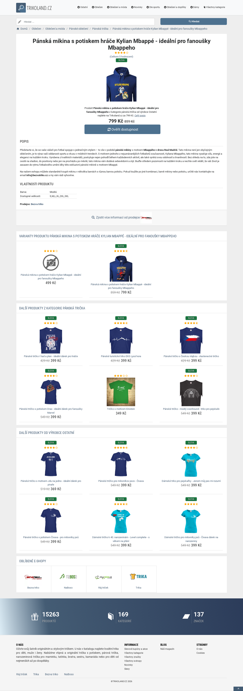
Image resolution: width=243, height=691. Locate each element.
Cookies (200, 653)
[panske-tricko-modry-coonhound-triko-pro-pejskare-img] (191, 392)
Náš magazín (167, 649)
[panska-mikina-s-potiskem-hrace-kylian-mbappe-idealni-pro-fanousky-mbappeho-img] (51, 262)
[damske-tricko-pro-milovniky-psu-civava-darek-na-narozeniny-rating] (191, 504)
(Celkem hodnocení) (121, 56)
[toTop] (238, 689)
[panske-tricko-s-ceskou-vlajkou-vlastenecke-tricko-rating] (191, 323)
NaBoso (69, 674)
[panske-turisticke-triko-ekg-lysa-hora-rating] (121, 323)
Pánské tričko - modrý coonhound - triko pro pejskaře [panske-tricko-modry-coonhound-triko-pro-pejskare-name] (191, 408)
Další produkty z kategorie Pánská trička (52, 308)
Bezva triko (37, 204)
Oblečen (97, 7)
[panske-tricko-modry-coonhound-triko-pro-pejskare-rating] (191, 376)
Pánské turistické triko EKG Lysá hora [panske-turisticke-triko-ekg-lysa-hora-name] (121, 356)
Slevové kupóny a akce (136, 649)
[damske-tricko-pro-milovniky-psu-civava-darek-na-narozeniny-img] (191, 520)
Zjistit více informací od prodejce (121, 217)
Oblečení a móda (117, 7)
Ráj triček (21, 674)
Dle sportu (153, 7)
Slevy (127, 669)
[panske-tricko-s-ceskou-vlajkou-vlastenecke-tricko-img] (191, 339)
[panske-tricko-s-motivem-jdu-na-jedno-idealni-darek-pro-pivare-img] (51, 464)
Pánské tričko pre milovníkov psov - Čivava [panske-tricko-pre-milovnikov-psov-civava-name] (121, 481)
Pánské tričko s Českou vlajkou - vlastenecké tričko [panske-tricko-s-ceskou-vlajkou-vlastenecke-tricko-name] (191, 356)
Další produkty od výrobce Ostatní (46, 433)
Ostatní (82, 7)
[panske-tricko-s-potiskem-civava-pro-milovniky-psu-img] (51, 520)
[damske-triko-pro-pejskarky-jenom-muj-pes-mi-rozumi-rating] (191, 448)
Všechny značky (132, 657)
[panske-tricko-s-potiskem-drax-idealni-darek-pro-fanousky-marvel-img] (51, 392)
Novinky (136, 7)
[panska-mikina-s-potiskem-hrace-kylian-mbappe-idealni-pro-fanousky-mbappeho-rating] (51, 251)
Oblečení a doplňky (175, 7)
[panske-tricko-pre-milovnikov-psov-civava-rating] (121, 448)
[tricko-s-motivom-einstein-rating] (121, 376)
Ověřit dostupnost (122, 129)
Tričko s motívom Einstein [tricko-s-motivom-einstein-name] (121, 408)
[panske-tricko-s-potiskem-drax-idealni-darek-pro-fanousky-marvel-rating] (51, 376)
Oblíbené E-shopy (32, 561)
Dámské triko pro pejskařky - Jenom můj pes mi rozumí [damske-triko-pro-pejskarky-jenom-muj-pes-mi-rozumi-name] (191, 481)
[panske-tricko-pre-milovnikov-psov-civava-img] (121, 464)
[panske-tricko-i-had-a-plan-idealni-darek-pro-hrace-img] (51, 339)
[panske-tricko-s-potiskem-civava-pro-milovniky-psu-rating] (51, 504)
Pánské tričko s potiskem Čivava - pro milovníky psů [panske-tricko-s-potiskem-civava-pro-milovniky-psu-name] (51, 537)
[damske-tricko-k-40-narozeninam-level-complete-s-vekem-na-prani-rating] (121, 504)
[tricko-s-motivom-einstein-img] (121, 392)
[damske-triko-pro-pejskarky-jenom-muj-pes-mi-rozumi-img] (191, 464)
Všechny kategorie (214, 7)
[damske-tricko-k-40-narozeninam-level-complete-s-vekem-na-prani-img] (121, 520)
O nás (199, 649)
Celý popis (140, 115)
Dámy (194, 7)
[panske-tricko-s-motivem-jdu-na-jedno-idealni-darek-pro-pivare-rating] (51, 448)
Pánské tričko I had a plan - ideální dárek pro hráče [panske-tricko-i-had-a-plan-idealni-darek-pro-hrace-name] (51, 356)
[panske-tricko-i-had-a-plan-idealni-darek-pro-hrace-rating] (51, 323)
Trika (36, 674)
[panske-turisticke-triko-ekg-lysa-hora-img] (121, 339)
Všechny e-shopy (133, 661)
